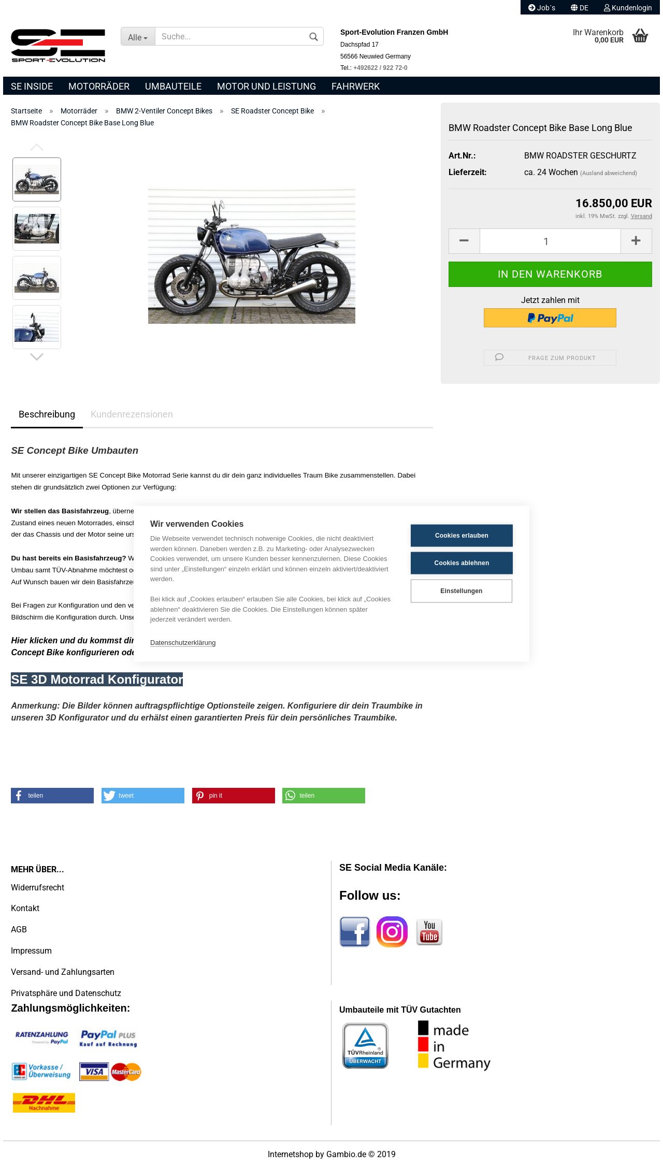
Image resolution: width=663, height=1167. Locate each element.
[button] (52, 795)
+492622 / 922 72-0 (380, 67)
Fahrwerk (356, 86)
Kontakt (25, 908)
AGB (19, 929)
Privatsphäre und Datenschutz (66, 993)
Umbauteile (173, 86)
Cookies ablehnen (462, 563)
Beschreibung (47, 414)
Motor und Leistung (266, 86)
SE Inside (32, 86)
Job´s (541, 8)
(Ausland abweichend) (608, 173)
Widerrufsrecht (37, 887)
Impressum (31, 951)
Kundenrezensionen (132, 414)
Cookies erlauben (461, 535)
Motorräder (98, 86)
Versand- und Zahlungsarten (62, 972)
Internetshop (290, 1154)
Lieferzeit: (468, 172)
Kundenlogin (628, 8)
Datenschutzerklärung (182, 642)
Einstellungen (461, 591)
